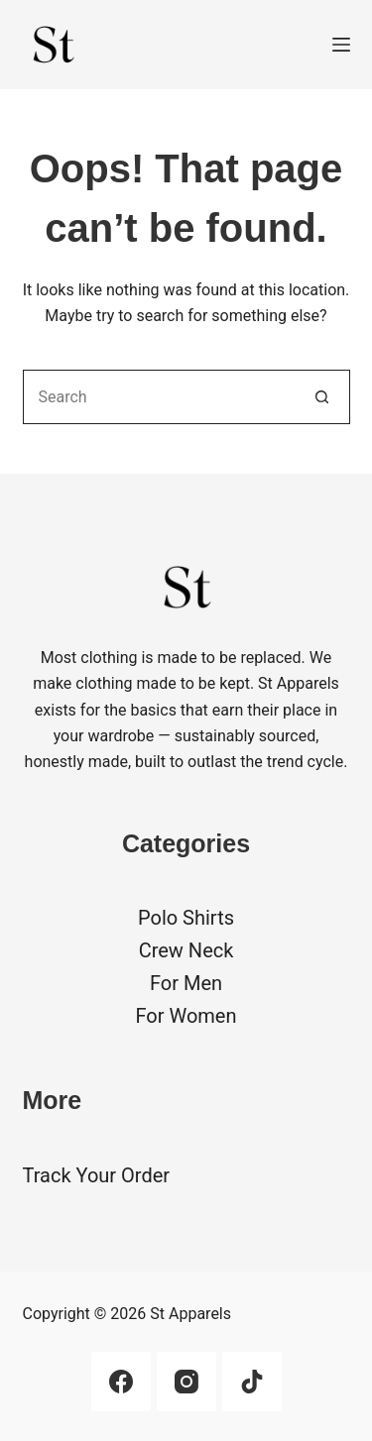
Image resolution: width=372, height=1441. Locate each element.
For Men (186, 983)
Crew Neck (186, 950)
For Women (185, 1016)
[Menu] (341, 45)
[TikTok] (252, 1381)
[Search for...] (159, 397)
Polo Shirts (186, 918)
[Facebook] (121, 1381)
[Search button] (323, 397)
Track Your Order (97, 1175)
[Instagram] (186, 1381)
